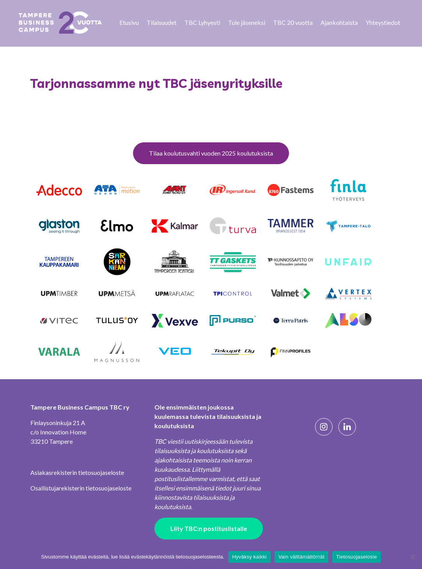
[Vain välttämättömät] (412, 557)
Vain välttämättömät (301, 557)
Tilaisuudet (162, 22)
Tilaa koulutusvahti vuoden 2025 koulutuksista (211, 153)
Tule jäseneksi (246, 22)
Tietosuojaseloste (356, 557)
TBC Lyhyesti (202, 22)
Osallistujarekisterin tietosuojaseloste (80, 488)
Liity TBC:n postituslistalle (208, 528)
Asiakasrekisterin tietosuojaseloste (77, 472)
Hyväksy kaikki (249, 557)
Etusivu (129, 22)
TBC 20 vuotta (293, 22)
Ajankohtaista (339, 22)
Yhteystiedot (383, 22)
